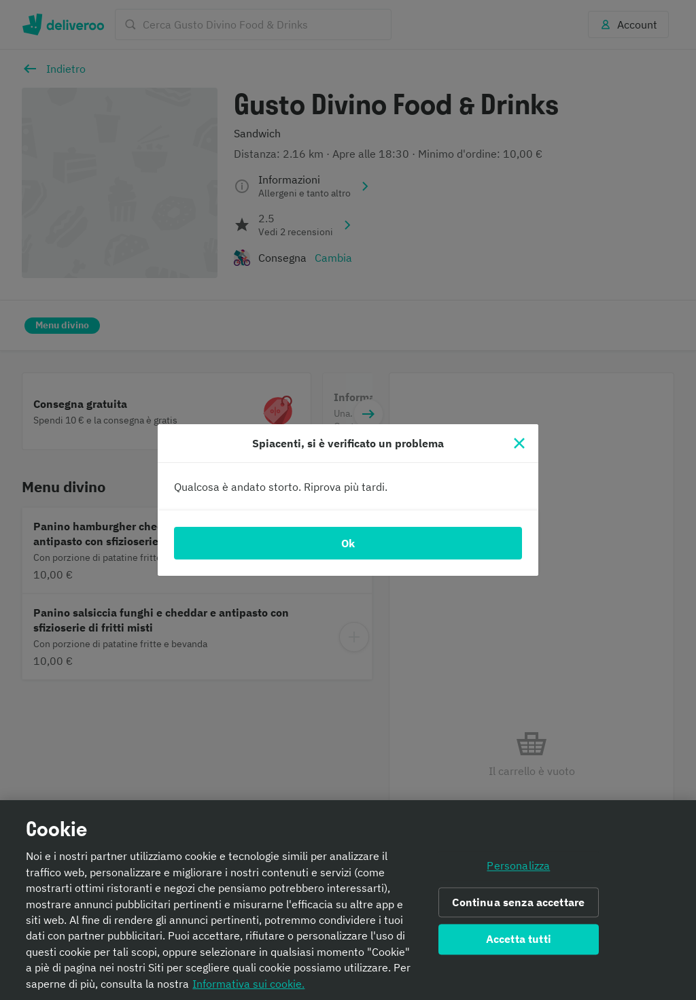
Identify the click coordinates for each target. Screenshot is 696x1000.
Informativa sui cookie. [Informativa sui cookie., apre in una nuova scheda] (248, 983)
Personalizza (518, 865)
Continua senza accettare (518, 902)
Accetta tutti (518, 939)
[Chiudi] (519, 443)
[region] (348, 900)
